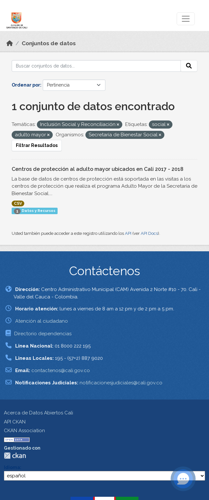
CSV (18, 203)
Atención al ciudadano (41, 321)
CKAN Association (24, 430)
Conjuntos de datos (49, 43)
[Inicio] (9, 43)
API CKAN (15, 422)
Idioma (12, 467)
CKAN (15, 455)
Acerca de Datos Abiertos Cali (38, 413)
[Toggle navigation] (186, 18)
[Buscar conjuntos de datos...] (96, 66)
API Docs (149, 233)
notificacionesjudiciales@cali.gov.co (121, 383)
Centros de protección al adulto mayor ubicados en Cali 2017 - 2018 (97, 169)
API (128, 233)
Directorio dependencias (43, 334)
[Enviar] (189, 66)
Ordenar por (26, 85)
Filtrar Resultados (37, 145)
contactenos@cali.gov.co (60, 370)
